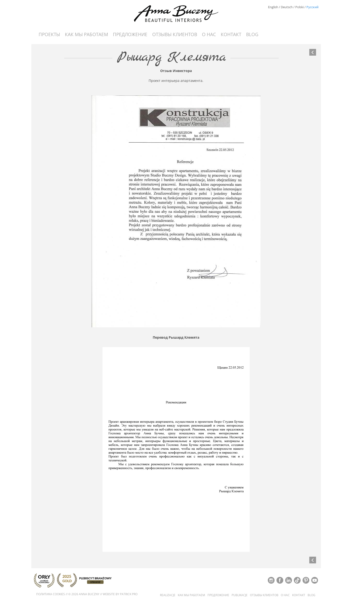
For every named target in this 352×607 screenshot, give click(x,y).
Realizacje (167, 595)
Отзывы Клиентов (174, 34)
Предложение (130, 34)
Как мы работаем (86, 34)
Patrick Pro (129, 594)
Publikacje (240, 595)
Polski (299, 7)
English (273, 7)
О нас (209, 34)
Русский (312, 7)
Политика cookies (50, 594)
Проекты (49, 34)
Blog (252, 34)
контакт (231, 34)
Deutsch (287, 7)
